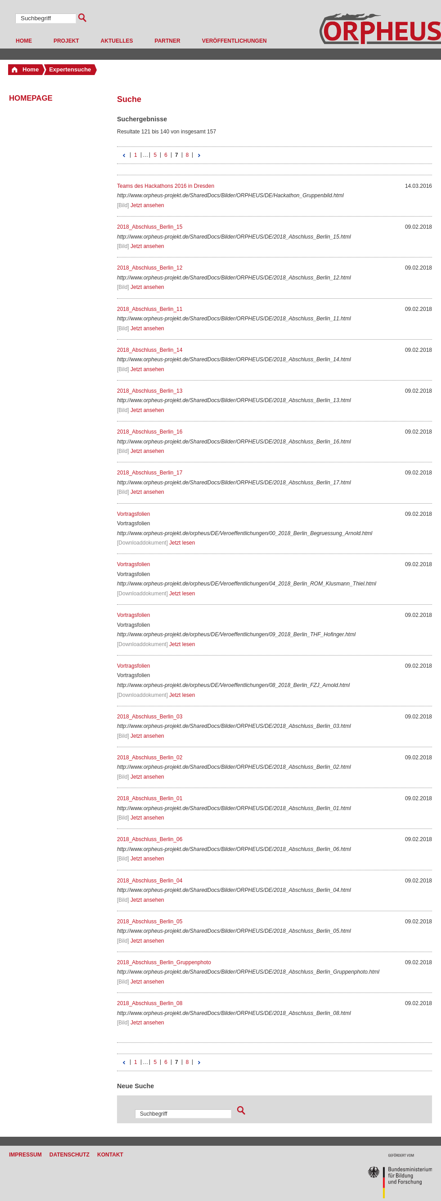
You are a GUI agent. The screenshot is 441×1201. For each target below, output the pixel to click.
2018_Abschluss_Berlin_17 (149, 473)
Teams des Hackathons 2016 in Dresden (165, 186)
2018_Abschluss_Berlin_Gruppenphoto (164, 962)
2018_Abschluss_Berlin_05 (149, 921)
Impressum (25, 1155)
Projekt (66, 41)
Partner (167, 41)
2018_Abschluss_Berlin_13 (149, 391)
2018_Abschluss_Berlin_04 (149, 880)
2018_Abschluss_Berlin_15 (149, 227)
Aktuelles (117, 41)
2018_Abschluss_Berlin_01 (149, 798)
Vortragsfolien (133, 514)
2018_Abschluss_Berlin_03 (149, 717)
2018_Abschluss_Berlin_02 (149, 757)
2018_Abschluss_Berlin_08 (149, 1003)
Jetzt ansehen (147, 205)
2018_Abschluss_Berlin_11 (149, 309)
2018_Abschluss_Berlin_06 (149, 839)
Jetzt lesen (182, 543)
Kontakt (110, 1155)
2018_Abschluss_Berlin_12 (149, 268)
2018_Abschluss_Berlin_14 (149, 350)
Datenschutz (70, 1155)
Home (24, 41)
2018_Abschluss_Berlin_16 (149, 432)
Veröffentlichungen (234, 41)
